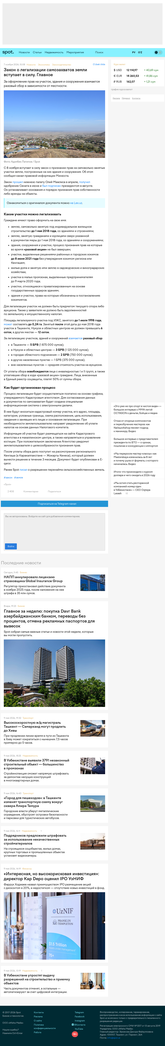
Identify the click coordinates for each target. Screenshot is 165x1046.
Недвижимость (54, 52)
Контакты (136, 98)
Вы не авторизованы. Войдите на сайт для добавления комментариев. (54, 527)
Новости (24, 52)
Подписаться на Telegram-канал (54, 504)
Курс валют (119, 64)
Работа (37, 1032)
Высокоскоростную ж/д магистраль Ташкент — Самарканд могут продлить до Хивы (35, 726)
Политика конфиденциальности (45, 1027)
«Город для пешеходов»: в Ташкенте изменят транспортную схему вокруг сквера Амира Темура (33, 802)
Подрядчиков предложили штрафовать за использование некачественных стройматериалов (35, 839)
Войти (11, 546)
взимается (75, 338)
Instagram (78, 1020)
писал (23, 469)
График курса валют (123, 89)
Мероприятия (75, 52)
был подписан (51, 185)
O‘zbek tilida (99, 64)
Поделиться (52, 491)
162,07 (131, 81)
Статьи (37, 52)
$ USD (118, 70)
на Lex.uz (76, 203)
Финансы (27, 868)
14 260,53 (133, 75)
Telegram (78, 1012)
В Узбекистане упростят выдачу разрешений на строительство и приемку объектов (37, 979)
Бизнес (23, 572)
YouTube (77, 1029)
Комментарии (29, 491)
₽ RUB (118, 81)
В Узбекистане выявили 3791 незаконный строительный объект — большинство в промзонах (36, 764)
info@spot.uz (113, 1038)
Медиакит (126, 98)
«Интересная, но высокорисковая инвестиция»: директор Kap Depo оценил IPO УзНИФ (51, 876)
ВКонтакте (78, 1025)
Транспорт (28, 718)
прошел (18, 182)
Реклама (116, 98)
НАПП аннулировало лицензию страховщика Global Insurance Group (33, 579)
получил (84, 182)
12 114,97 (132, 70)
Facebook (78, 1016)
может (8, 324)
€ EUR (118, 75)
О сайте (38, 1020)
